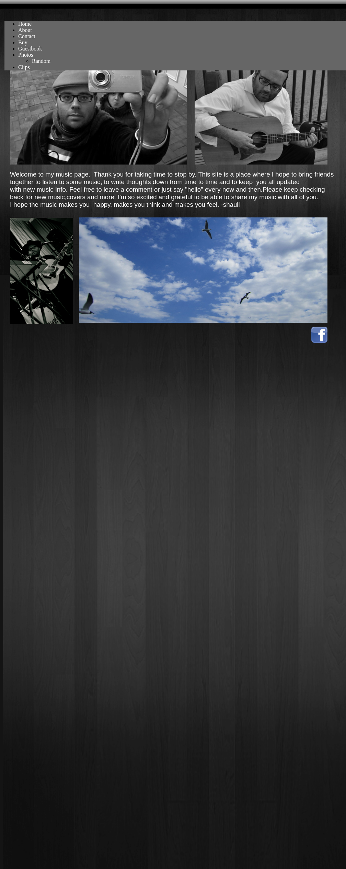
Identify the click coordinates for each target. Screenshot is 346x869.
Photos (25, 55)
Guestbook (30, 49)
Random (41, 61)
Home (25, 24)
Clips (24, 67)
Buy (22, 42)
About (25, 30)
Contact (26, 36)
